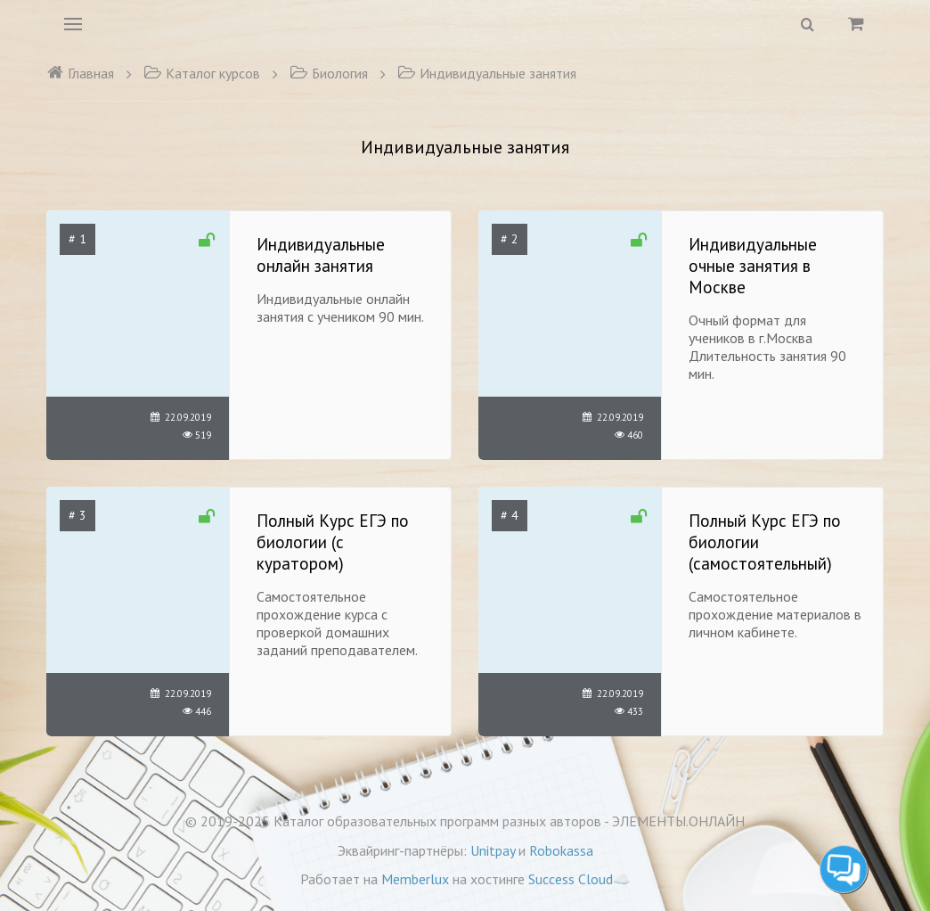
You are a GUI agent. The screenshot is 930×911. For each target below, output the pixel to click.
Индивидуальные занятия (486, 73)
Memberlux (415, 879)
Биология (329, 73)
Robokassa (561, 850)
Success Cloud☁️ (579, 879)
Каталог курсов (201, 73)
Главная (80, 73)
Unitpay (492, 850)
